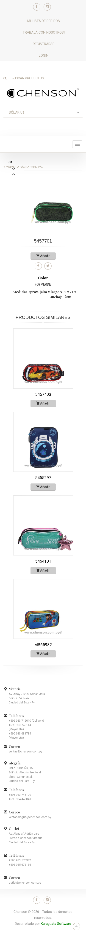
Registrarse (43, 44)
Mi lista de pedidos (43, 21)
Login (43, 55)
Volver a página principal (24, 166)
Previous (13, 187)
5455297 (43, 477)
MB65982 (43, 644)
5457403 (43, 394)
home (10, 162)
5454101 (43, 561)
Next (13, 174)
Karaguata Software (56, 924)
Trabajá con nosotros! (44, 32)
